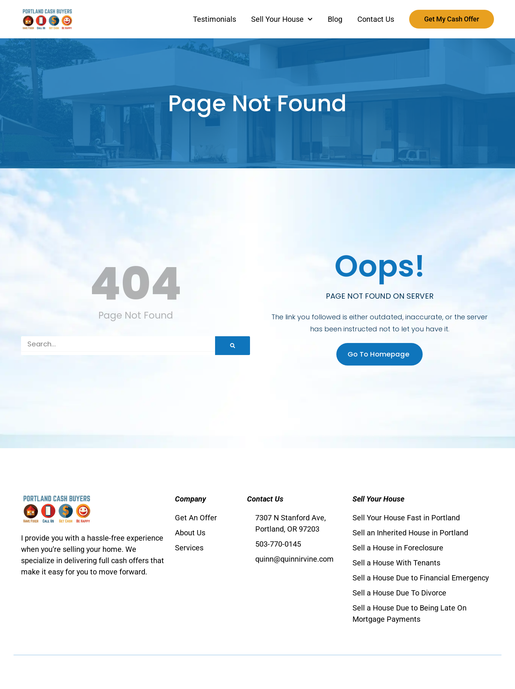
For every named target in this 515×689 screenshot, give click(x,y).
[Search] (232, 345)
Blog (335, 19)
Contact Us (375, 19)
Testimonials (214, 19)
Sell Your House (282, 19)
